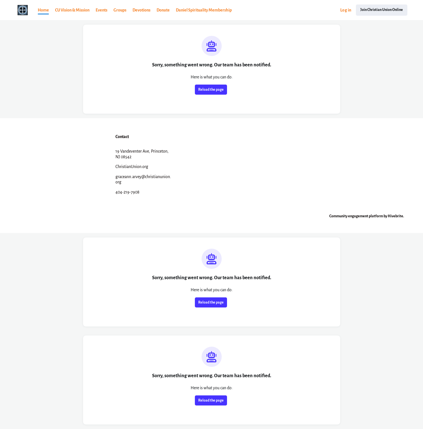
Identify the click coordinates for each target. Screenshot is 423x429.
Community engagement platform (356, 216)
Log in (345, 10)
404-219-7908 (127, 192)
